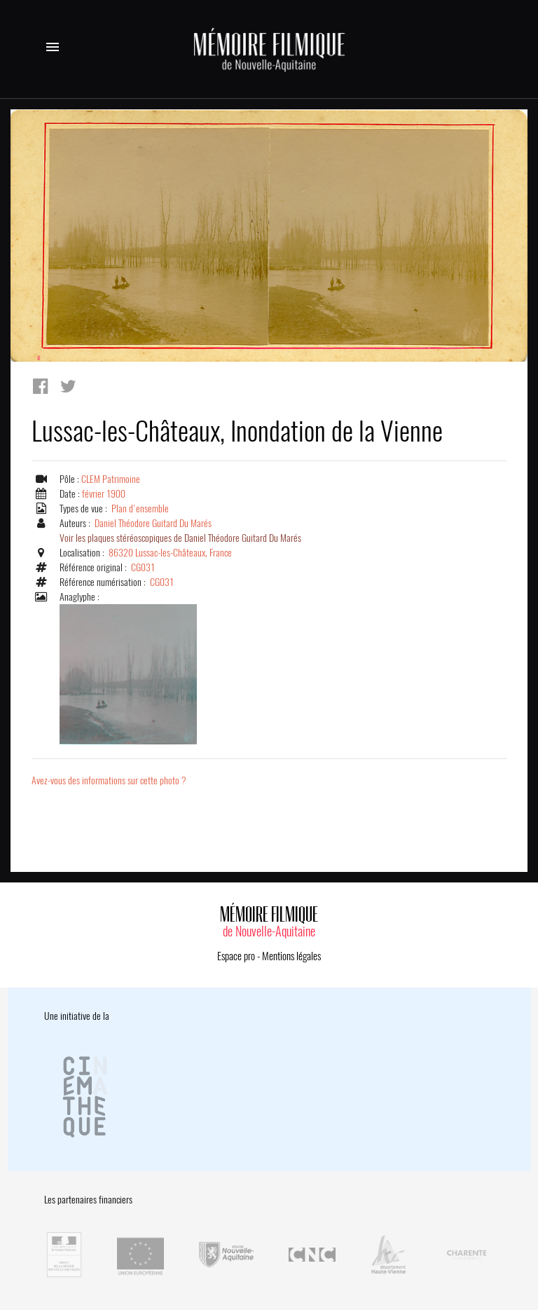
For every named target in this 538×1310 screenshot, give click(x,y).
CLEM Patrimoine (110, 479)
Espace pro (236, 956)
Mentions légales (291, 956)
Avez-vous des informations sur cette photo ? (109, 780)
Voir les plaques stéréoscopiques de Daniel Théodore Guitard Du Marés (180, 538)
